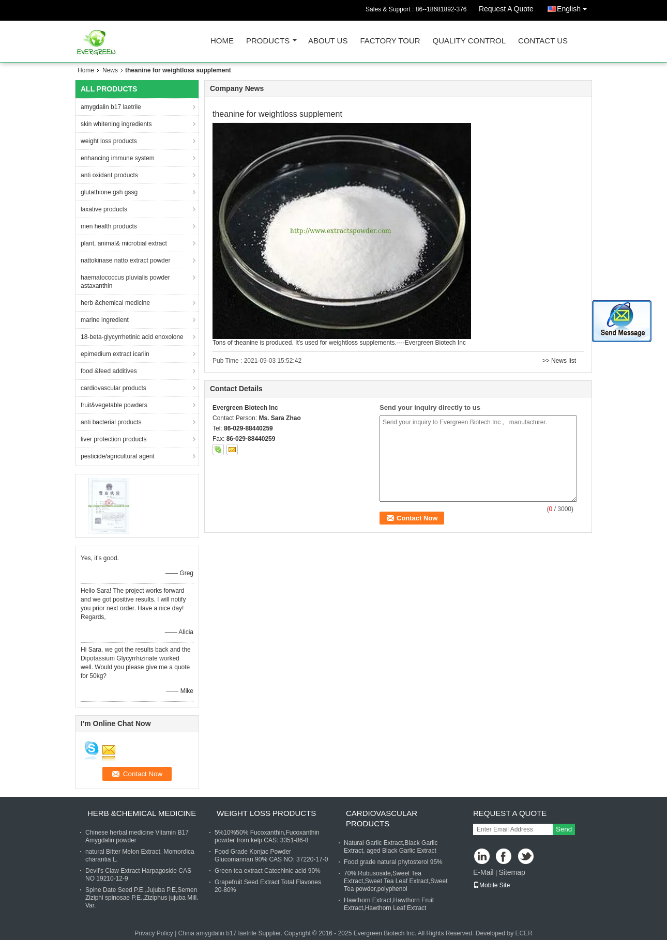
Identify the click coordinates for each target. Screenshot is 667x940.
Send (564, 829)
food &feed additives (109, 371)
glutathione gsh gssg (109, 192)
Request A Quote (506, 9)
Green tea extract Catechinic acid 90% (268, 870)
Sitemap (511, 872)
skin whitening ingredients (116, 124)
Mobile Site (491, 885)
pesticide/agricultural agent (118, 456)
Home (222, 41)
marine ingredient (105, 319)
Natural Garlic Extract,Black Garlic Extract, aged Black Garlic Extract (390, 846)
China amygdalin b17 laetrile (217, 933)
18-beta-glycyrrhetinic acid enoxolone (132, 337)
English (574, 7)
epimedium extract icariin (115, 354)
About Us (327, 41)
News (110, 70)
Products (268, 41)
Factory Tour (390, 41)
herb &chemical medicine (115, 302)
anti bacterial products (111, 422)
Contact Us (543, 41)
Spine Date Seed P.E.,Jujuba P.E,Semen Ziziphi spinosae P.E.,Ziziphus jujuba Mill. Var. (142, 897)
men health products (109, 226)
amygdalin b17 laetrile (111, 107)
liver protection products (113, 439)
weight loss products (109, 141)
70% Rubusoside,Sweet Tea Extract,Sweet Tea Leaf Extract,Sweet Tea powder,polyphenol (396, 881)
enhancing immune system (118, 158)
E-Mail (483, 872)
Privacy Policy (153, 933)
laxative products (104, 209)
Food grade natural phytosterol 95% (393, 862)
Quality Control (469, 41)
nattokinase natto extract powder (125, 260)
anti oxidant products (109, 175)
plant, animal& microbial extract (124, 243)
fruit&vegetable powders (114, 405)
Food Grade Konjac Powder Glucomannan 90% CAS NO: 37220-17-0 (271, 855)
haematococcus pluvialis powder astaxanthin (125, 281)
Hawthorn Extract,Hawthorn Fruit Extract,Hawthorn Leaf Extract (389, 904)
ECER (524, 933)
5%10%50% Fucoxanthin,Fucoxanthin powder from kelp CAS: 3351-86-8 (267, 836)
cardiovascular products (113, 388)
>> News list (559, 360)
